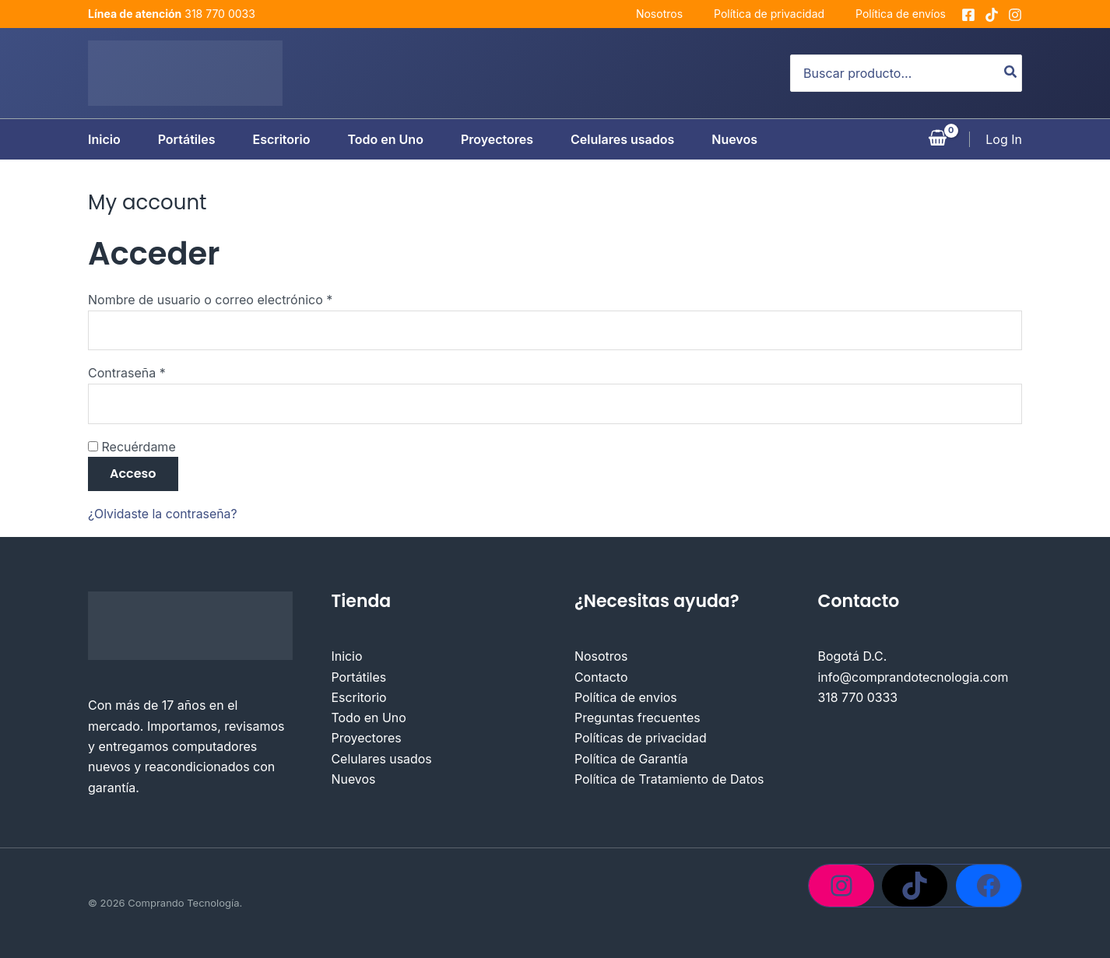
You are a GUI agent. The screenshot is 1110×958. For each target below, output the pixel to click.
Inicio (104, 139)
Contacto (601, 678)
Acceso (133, 474)
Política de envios (625, 699)
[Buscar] (1011, 73)
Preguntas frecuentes (637, 719)
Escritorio (281, 139)
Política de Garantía (631, 760)
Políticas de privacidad (641, 739)
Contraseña (159, 372)
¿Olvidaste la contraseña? (163, 514)
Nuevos (734, 139)
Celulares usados (622, 139)
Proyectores (497, 139)
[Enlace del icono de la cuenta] (1003, 139)
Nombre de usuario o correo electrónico (242, 298)
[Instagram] (1015, 15)
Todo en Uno (385, 139)
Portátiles (187, 139)
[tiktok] (992, 15)
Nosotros (659, 13)
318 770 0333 (858, 699)
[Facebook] (968, 15)
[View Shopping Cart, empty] (938, 139)
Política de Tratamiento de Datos (669, 780)
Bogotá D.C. (852, 657)
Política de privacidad (769, 13)
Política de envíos (900, 13)
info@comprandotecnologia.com (914, 678)
